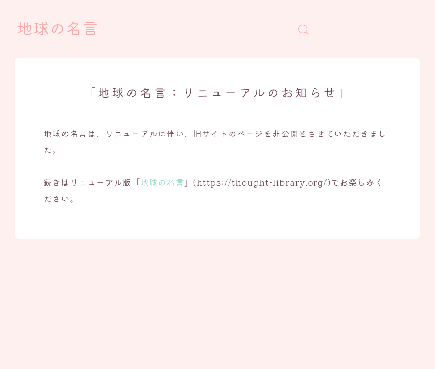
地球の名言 (58, 29)
